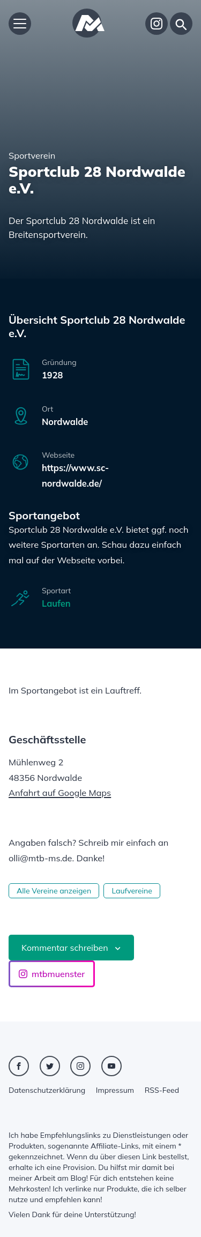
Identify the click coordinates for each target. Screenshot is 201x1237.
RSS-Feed (162, 1090)
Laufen (56, 603)
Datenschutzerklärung (47, 1090)
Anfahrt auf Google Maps (60, 792)
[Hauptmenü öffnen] (20, 23)
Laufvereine (131, 891)
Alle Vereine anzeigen (54, 891)
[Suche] (181, 23)
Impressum (115, 1090)
